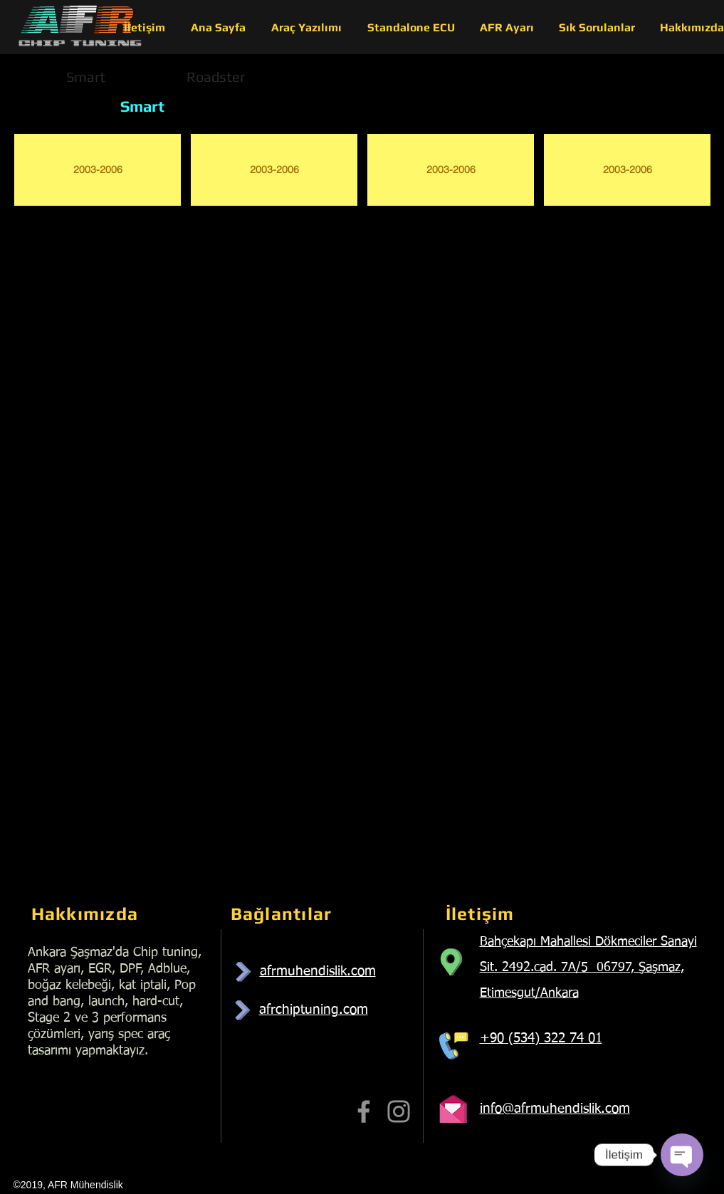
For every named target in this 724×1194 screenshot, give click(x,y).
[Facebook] (364, 1111)
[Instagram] (399, 1111)
